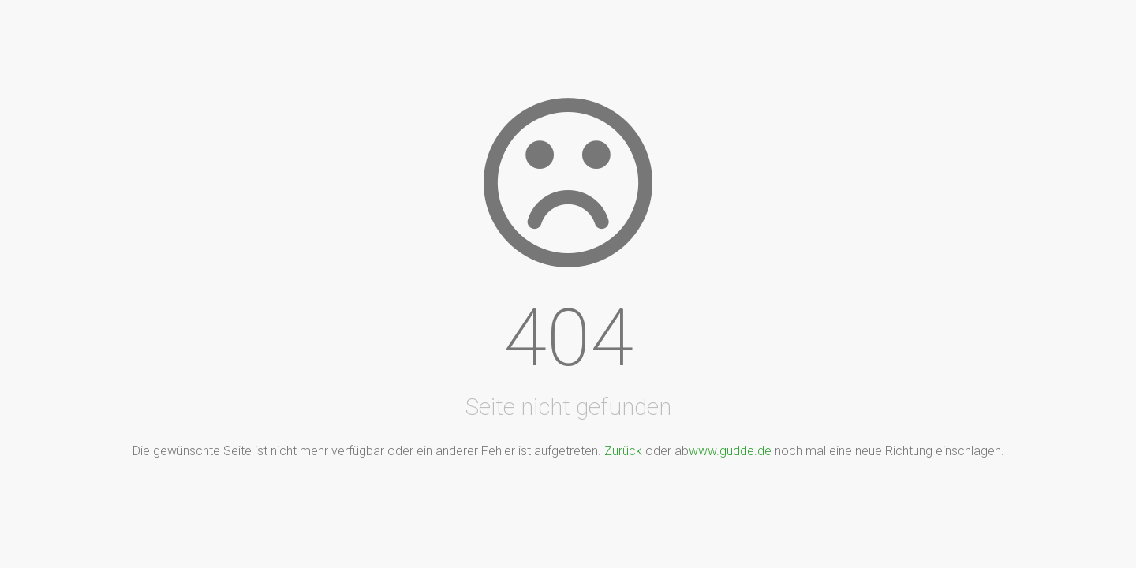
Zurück (623, 450)
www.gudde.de (730, 450)
